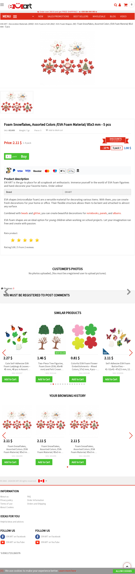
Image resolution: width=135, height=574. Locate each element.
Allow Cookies (124, 571)
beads (24, 213)
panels (103, 213)
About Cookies (7, 507)
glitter (36, 213)
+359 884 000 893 (88, 12)
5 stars (37, 240)
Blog (113, 16)
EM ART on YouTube (12, 542)
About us (4, 496)
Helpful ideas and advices (12, 522)
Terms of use (6, 504)
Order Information (35, 500)
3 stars (25, 240)
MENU (10, 16)
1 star (13, 240)
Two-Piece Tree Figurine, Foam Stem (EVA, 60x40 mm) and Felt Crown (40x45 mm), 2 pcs (50, 366)
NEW (40, 16)
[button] (50, 384)
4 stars (31, 240)
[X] (1, 571)
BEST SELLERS (80, 16)
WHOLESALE (99, 16)
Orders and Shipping (36, 504)
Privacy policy (6, 500)
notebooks (93, 213)
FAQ (29, 496)
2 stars (19, 240)
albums (117, 213)
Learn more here (68, 571)
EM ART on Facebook (13, 537)
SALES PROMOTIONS (58, 16)
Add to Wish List (54, 130)
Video (123, 16)
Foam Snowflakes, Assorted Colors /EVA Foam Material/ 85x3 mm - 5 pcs (17, 449)
